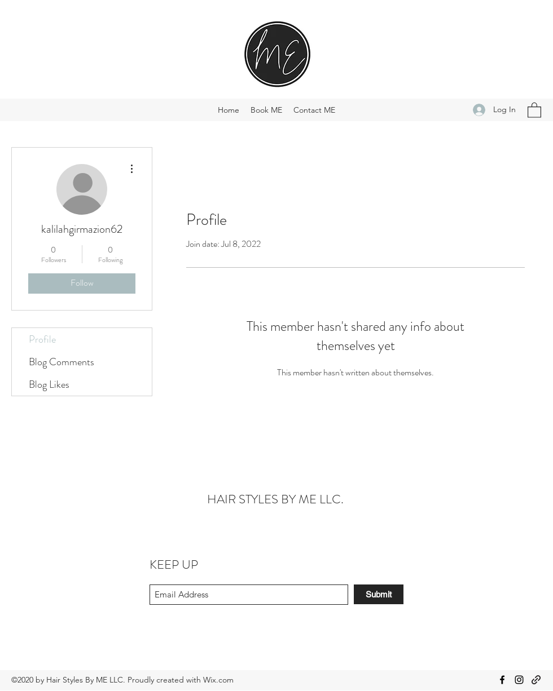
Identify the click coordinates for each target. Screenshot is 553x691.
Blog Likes (49, 384)
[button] (534, 109)
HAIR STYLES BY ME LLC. (275, 499)
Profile (42, 339)
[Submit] (378, 594)
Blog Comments (61, 362)
